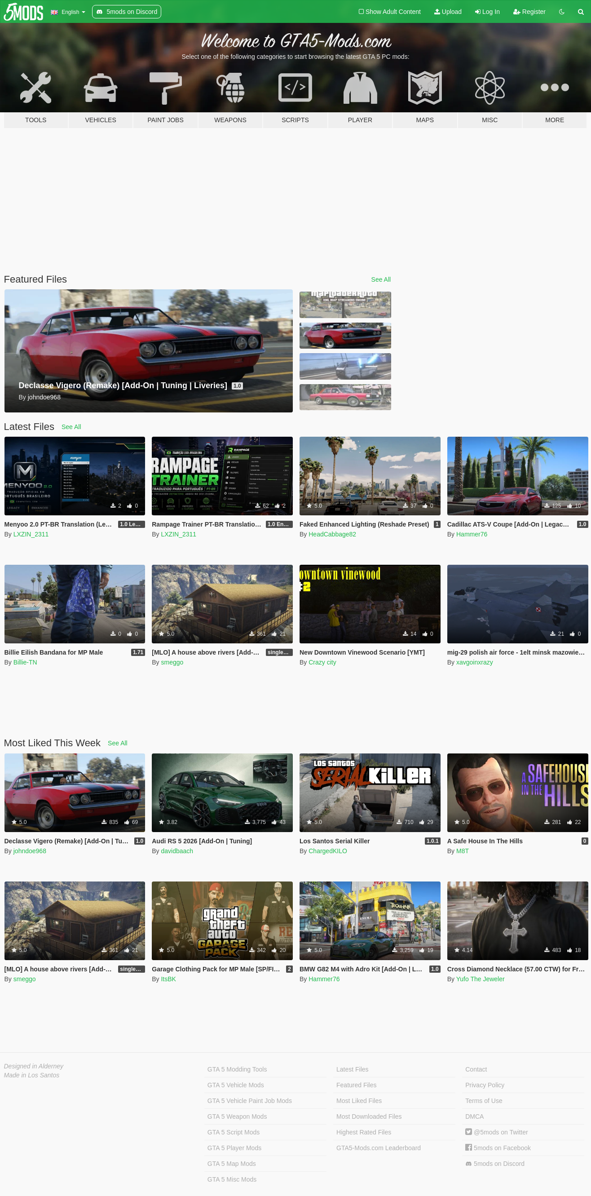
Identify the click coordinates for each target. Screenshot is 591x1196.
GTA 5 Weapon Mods (237, 1116)
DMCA (474, 1116)
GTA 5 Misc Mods (231, 1179)
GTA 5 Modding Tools (237, 1069)
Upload (448, 11)
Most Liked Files (359, 1100)
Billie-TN (25, 662)
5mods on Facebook (498, 1148)
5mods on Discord (495, 1164)
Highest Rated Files (363, 1132)
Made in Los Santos (32, 1075)
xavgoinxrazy (474, 662)
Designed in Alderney (34, 1066)
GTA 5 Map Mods (231, 1163)
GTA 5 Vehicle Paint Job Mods (249, 1100)
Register (529, 11)
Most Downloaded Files (369, 1116)
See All (381, 279)
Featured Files (356, 1085)
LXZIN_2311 (31, 534)
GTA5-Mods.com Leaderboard (378, 1148)
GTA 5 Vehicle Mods (235, 1085)
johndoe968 (29, 851)
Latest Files (352, 1069)
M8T (462, 851)
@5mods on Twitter (496, 1132)
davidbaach (177, 851)
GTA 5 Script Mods (233, 1132)
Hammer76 (471, 534)
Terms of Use (483, 1100)
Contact (476, 1069)
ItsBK (168, 979)
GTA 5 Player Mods (234, 1148)
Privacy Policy (484, 1085)
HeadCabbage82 (332, 534)
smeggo (172, 662)
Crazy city (322, 662)
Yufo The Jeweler (480, 979)
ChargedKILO (328, 851)
